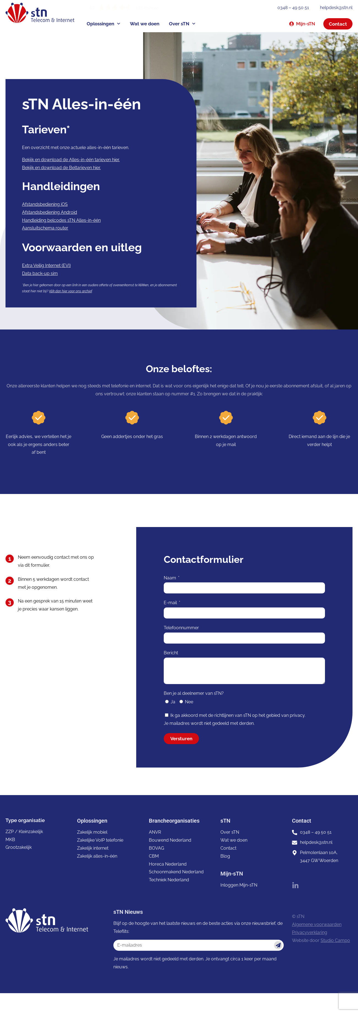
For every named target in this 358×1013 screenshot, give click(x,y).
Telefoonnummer (181, 627)
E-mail (171, 602)
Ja (173, 701)
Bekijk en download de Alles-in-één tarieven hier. (71, 159)
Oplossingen (103, 24)
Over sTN (182, 24)
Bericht (171, 652)
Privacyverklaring (309, 932)
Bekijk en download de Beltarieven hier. (61, 167)
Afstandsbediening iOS (45, 204)
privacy (297, 715)
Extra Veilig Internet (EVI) (46, 265)
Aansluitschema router (45, 228)
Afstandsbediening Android (49, 212)
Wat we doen (144, 23)
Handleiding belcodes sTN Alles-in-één (61, 220)
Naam (170, 577)
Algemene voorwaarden (316, 924)
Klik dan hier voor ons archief (70, 291)
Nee (189, 701)
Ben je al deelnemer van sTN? (194, 693)
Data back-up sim (40, 273)
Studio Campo (335, 940)
